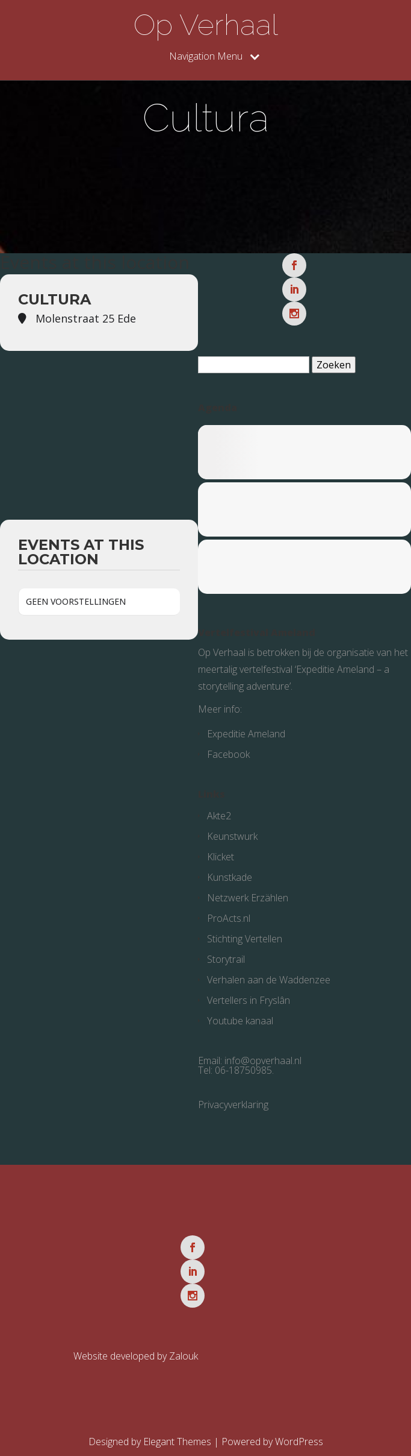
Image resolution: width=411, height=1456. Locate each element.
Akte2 (219, 791)
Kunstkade (229, 853)
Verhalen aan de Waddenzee (268, 955)
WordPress (299, 1393)
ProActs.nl (228, 894)
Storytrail (226, 935)
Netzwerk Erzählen (247, 873)
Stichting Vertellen (244, 914)
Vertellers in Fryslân (248, 976)
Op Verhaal (206, 24)
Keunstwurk (232, 812)
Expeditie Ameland (246, 709)
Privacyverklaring (233, 1080)
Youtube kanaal (240, 996)
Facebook (228, 730)
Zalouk (183, 1307)
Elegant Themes (177, 1393)
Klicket (220, 832)
